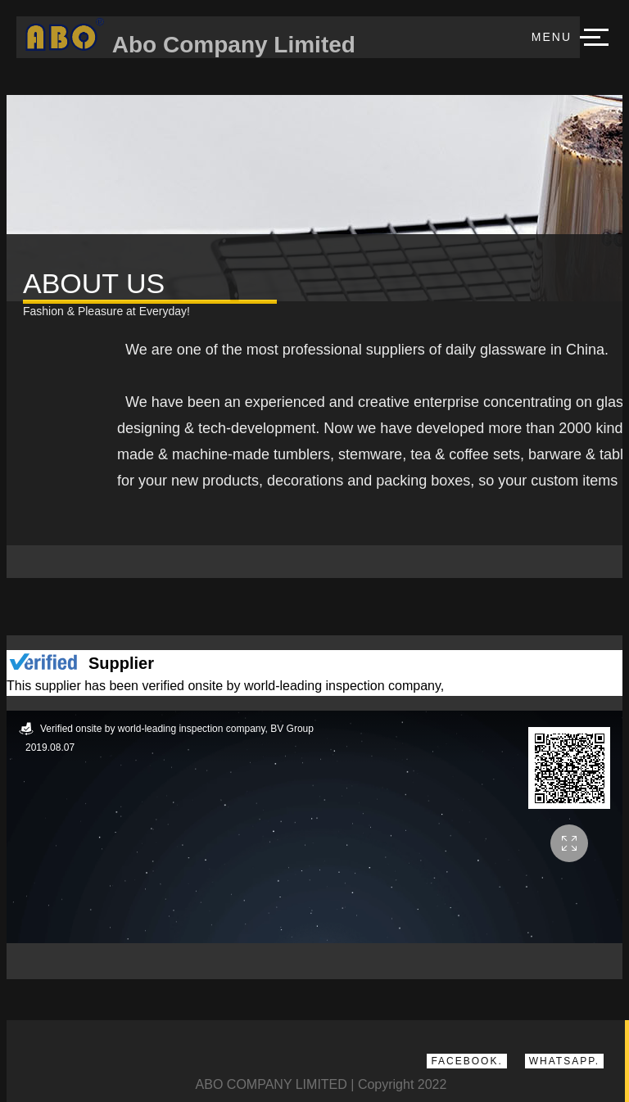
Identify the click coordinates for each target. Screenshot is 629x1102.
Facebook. (466, 1061)
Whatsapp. (564, 1061)
